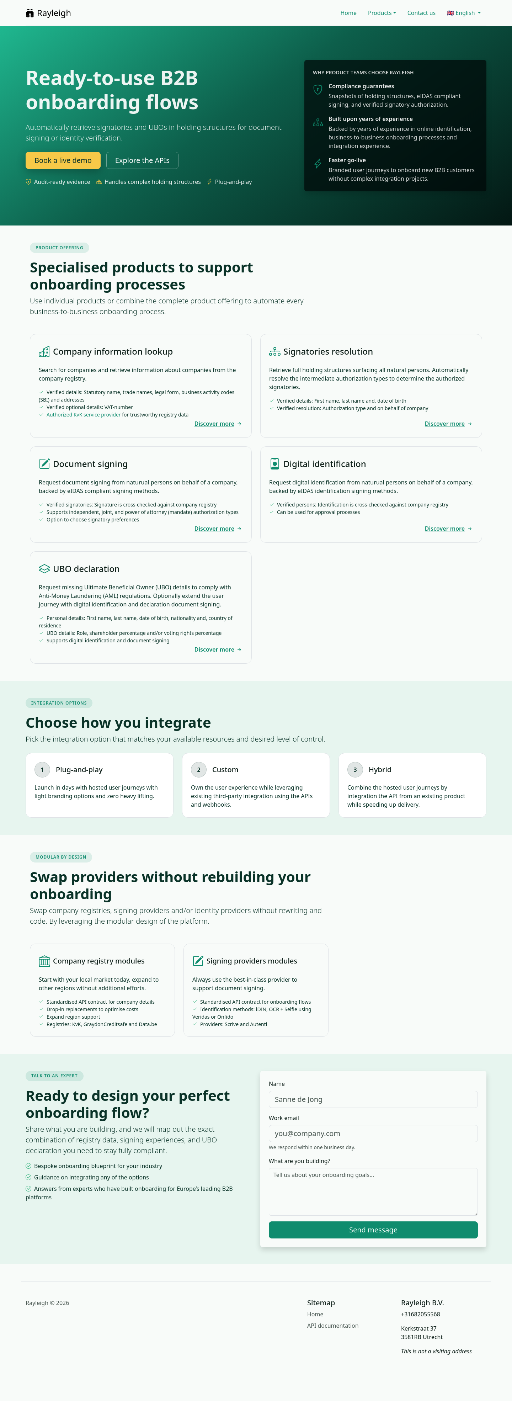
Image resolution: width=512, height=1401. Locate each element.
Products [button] (380, 13)
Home (349, 13)
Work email (284, 1118)
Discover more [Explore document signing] (218, 528)
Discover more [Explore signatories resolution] (449, 423)
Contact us (421, 13)
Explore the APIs (142, 160)
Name (277, 1084)
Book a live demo (63, 160)
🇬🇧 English (461, 13)
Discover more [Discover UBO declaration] (218, 649)
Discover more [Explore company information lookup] (218, 423)
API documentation (333, 1326)
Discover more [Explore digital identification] (449, 528)
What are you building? (299, 1161)
